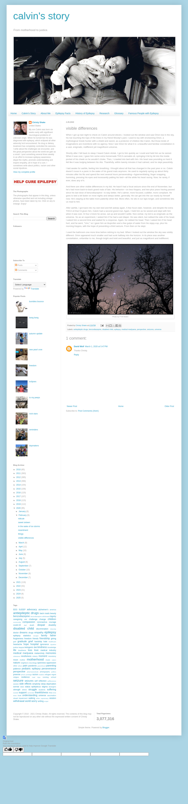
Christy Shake (38, 122)
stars (22, 687)
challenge (33, 619)
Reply (76, 355)
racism (35, 674)
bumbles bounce (36, 301)
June (21, 554)
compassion (28, 622)
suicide (15, 693)
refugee (48, 674)
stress (24, 690)
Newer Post (72, 406)
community (17, 622)
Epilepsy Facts (62, 113)
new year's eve (35, 349)
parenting (51, 665)
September (24, 566)
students (42, 690)
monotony (52, 656)
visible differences (26, 538)
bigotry (53, 616)
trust (19, 695)
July (21, 558)
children (52, 619)
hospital (34, 644)
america (53, 610)
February (23, 515)
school (53, 677)
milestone (16, 656)
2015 (18, 489)
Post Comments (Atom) (88, 411)
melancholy (39, 653)
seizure (18, 680)
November (23, 573)
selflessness (51, 681)
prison (23, 674)
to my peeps (34, 397)
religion (16, 677)
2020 (18, 508)
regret (53, 674)
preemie (16, 674)
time (54, 693)
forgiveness (18, 638)
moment (43, 656)
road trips (36, 677)
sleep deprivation (48, 684)
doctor (16, 633)
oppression (51, 663)
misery (35, 656)
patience (17, 669)
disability (52, 625)
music (48, 660)
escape (35, 636)
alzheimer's (43, 609)
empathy (38, 632)
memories (51, 653)
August (22, 562)
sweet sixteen (24, 522)
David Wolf (79, 346)
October (22, 570)
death (32, 625)
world (28, 701)
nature (16, 662)
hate (45, 641)
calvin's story (41, 15)
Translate (31, 289)
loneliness (22, 650)
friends (35, 638)
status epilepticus (33, 687)
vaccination (51, 695)
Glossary (118, 113)
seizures (150, 329)
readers (41, 674)
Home (14, 113)
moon (15, 660)
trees (15, 695)
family (44, 635)
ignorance (44, 644)
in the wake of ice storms (29, 526)
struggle (32, 689)
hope (26, 644)
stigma (44, 687)
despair (41, 625)
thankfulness (41, 692)
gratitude (22, 641)
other (15, 666)
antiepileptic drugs (81, 329)
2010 (18, 469)
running (46, 677)
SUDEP (22, 609)
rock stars (33, 414)
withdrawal (18, 701)
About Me (46, 113)
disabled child (107, 329)
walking (32, 698)
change (42, 619)
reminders (33, 430)
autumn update (35, 333)
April (21, 547)
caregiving (17, 619)
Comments (21, 270)
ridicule (21, 518)
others (20, 666)
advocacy (32, 609)
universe (158, 329)
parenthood (42, 666)
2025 (18, 598)
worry (34, 701)
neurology (33, 663)
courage (52, 622)
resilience (25, 677)
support (23, 692)
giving (53, 638)
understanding (29, 695)
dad (25, 625)
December (23, 577)
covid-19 (17, 625)
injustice (53, 644)
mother (22, 660)
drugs (31, 633)
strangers (52, 687)
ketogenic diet (31, 647)
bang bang (34, 317)
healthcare (52, 642)
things (20, 534)
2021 (18, 582)
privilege (29, 674)
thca (50, 693)
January (22, 511)
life (14, 650)
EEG (15, 609)
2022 (18, 586)
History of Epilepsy (85, 113)
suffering (51, 689)
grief (30, 641)
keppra (21, 647)
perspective (141, 329)
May (21, 550)
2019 (18, 504)
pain (25, 665)
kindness (42, 647)
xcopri (46, 701)
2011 (18, 473)
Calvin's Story (29, 113)
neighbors (24, 663)
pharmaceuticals (32, 672)
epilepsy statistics (22, 635)
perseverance (49, 668)
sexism (16, 684)
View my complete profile (24, 172)
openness (41, 663)
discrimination (42, 629)
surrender (31, 693)
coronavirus (42, 622)
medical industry (48, 650)
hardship (38, 641)
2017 (18, 496)
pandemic (32, 666)
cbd (25, 619)
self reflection (40, 681)
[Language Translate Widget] (29, 284)
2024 (18, 594)
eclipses (32, 381)
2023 (18, 590)
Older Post (169, 406)
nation (54, 660)
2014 (18, 485)
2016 (18, 492)
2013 (18, 481)
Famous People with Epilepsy (143, 113)
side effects (25, 683)
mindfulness (26, 656)
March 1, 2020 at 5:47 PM (96, 346)
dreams (24, 632)
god (14, 642)
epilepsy (117, 329)
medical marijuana (129, 329)
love (36, 650)
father (53, 635)
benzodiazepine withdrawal (40, 616)
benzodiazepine (95, 329)
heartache (17, 644)
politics (53, 672)
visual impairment (20, 698)
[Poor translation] (18, 749)
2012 (18, 477)
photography (45, 672)
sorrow (16, 687)
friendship (45, 638)
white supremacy (42, 698)
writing (41, 701)
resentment (23, 530)
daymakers (34, 446)
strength (16, 690)
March (22, 543)
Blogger (105, 727)
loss (30, 650)
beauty (53, 613)
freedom (32, 365)
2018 (18, 500)
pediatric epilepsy (31, 668)
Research (104, 113)
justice (15, 647)
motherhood (35, 659)
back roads (44, 613)
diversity (53, 629)
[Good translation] (8, 749)
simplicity (36, 684)
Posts (18, 265)
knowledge (51, 647)
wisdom (52, 698)
